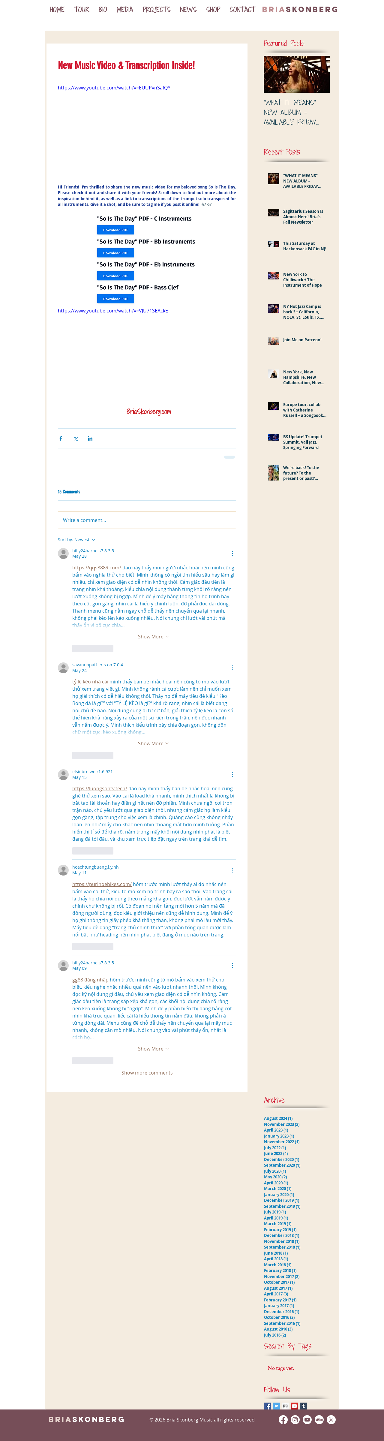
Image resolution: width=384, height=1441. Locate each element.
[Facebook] (283, 1419)
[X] (331, 1419)
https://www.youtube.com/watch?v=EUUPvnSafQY (114, 87)
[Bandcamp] (319, 1419)
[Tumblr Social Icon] (303, 1406)
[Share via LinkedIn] (90, 438)
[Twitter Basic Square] (276, 1406)
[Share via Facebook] (61, 438)
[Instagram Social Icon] (285, 1406)
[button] (125, 10)
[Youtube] (307, 1419)
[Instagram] (295, 1419)
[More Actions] (232, 553)
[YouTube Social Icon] (294, 1406)
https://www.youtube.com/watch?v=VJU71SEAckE (113, 310)
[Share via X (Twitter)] (75, 438)
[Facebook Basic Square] (267, 1406)
